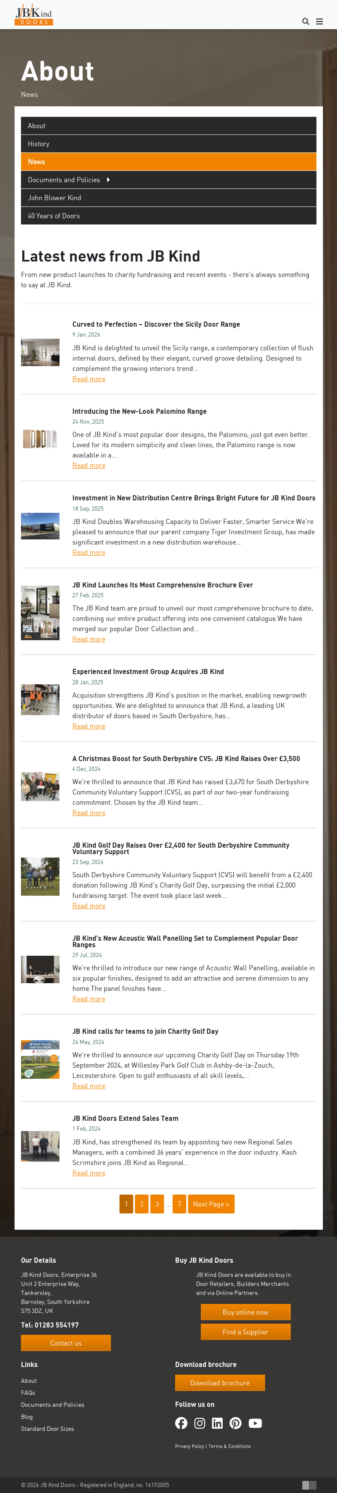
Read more (88, 378)
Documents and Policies (52, 1404)
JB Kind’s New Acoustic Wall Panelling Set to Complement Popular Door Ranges (185, 941)
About (36, 125)
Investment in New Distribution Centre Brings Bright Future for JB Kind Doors (194, 498)
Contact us (66, 1343)
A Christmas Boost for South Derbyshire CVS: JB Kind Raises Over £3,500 (186, 758)
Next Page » (211, 1204)
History (38, 143)
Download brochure (220, 1383)
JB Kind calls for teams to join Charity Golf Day (145, 1031)
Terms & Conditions (230, 1446)
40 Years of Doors (54, 215)
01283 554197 (57, 1325)
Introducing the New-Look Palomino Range (139, 411)
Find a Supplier (245, 1331)
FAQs (28, 1392)
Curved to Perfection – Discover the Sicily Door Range (156, 324)
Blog (27, 1416)
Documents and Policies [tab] (64, 179)
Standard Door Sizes (47, 1428)
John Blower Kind (54, 197)
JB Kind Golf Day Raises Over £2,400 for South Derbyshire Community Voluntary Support (180, 848)
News (36, 161)
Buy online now (245, 1312)
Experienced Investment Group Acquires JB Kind (148, 671)
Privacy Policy (189, 1446)
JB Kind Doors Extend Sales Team (125, 1118)
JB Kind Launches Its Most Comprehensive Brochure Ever (162, 585)
